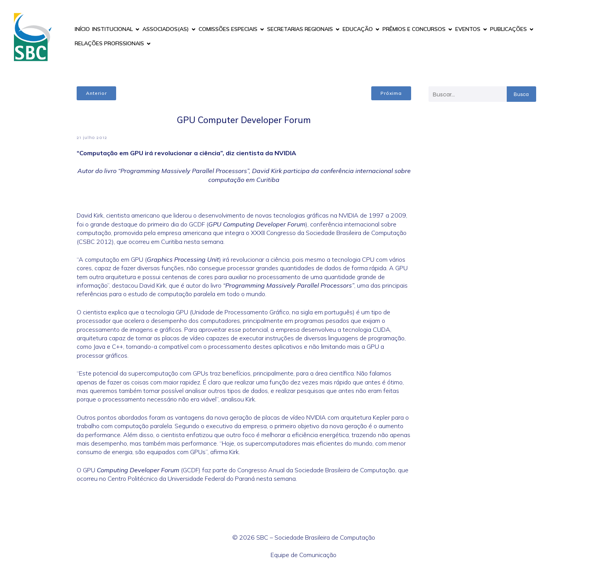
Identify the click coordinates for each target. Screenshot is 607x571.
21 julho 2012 (92, 137)
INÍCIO (82, 29)
